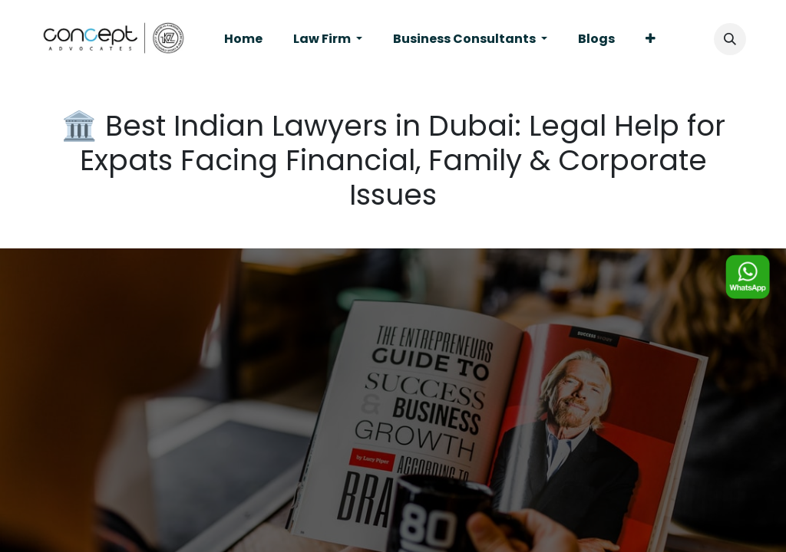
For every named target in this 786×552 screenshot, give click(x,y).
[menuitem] (243, 39)
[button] (730, 39)
